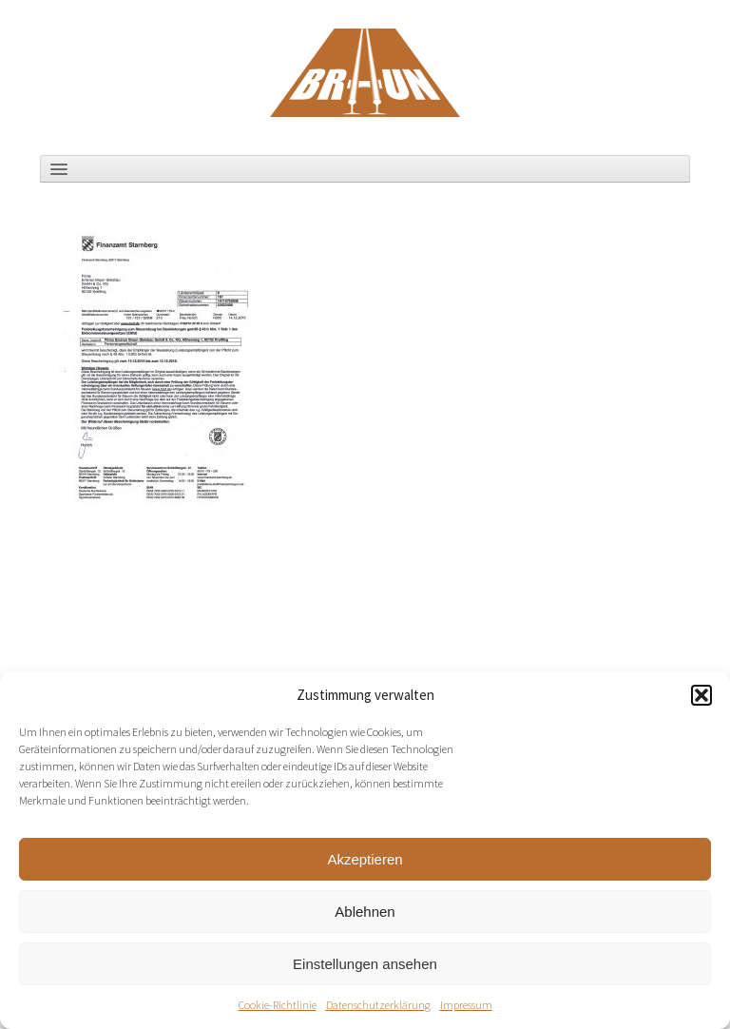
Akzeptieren (364, 859)
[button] (701, 695)
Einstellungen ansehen (365, 964)
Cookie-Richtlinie (278, 1005)
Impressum (466, 1005)
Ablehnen (364, 911)
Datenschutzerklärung (378, 1005)
